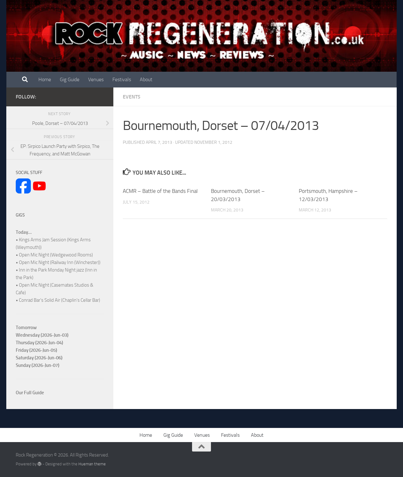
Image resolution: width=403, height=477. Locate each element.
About (146, 79)
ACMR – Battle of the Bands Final (160, 191)
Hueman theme (92, 464)
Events (131, 97)
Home (44, 79)
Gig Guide (69, 79)
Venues (96, 79)
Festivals (121, 79)
